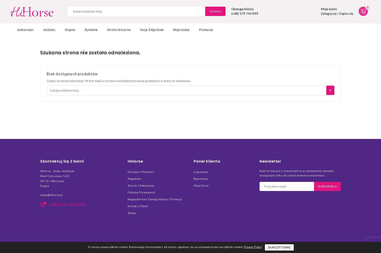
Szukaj (215, 11)
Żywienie (91, 30)
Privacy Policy (253, 247)
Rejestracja (201, 178)
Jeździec (49, 30)
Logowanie (201, 172)
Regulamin (134, 178)
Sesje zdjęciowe (152, 30)
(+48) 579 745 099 (244, 13)
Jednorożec (25, 30)
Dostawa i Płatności (141, 172)
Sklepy (132, 213)
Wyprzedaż (181, 30)
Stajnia (70, 30)
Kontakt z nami (138, 206)
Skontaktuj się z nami (62, 161)
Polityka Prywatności (141, 192)
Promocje (206, 30)
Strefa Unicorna (119, 30)
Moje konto (201, 185)
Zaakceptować (279, 247)
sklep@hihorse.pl (51, 195)
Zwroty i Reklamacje (141, 185)
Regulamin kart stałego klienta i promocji (155, 199)
